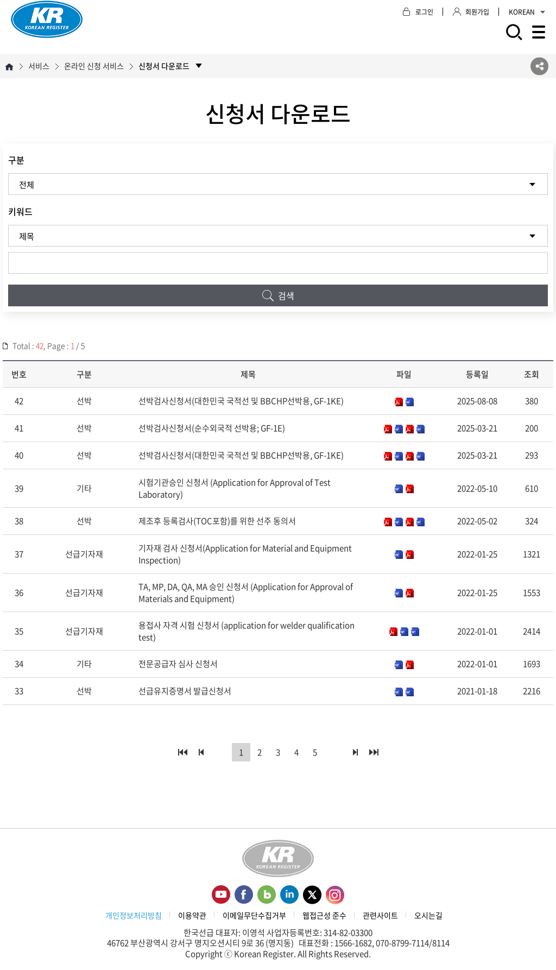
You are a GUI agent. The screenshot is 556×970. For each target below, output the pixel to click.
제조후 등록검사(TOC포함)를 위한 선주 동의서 (217, 521)
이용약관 (192, 915)
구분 (16, 159)
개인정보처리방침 (133, 915)
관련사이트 (380, 915)
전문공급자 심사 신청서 (178, 664)
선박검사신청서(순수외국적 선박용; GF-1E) (211, 428)
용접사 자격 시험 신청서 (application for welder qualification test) (246, 631)
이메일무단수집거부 (254, 915)
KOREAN (527, 12)
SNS (539, 66)
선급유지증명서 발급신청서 (184, 691)
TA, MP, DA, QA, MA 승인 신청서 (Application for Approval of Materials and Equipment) (245, 592)
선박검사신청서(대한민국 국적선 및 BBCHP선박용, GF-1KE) (241, 401)
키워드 (20, 211)
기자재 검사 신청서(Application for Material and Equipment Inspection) (245, 554)
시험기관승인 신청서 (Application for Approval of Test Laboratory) (234, 488)
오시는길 (428, 915)
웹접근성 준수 (324, 915)
